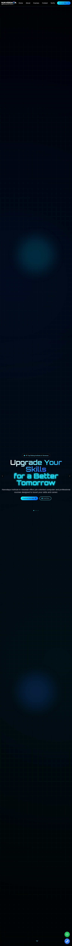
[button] (33, 510)
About (28, 3)
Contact (45, 3)
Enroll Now (64, 3)
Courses (36, 3)
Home (21, 3)
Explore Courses (29, 498)
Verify (53, 3)
